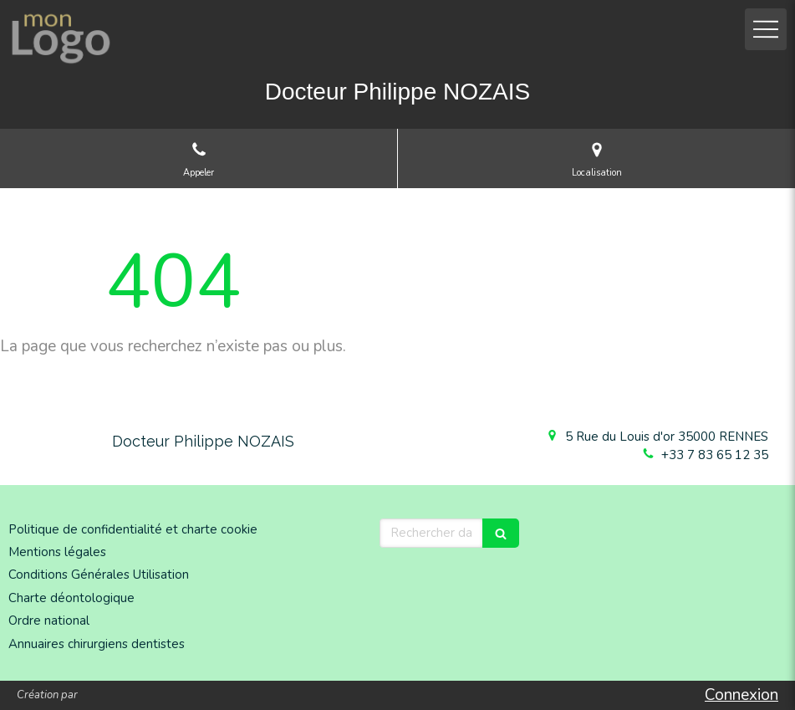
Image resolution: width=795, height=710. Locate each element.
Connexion (741, 695)
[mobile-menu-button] (766, 29)
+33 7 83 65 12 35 (714, 455)
